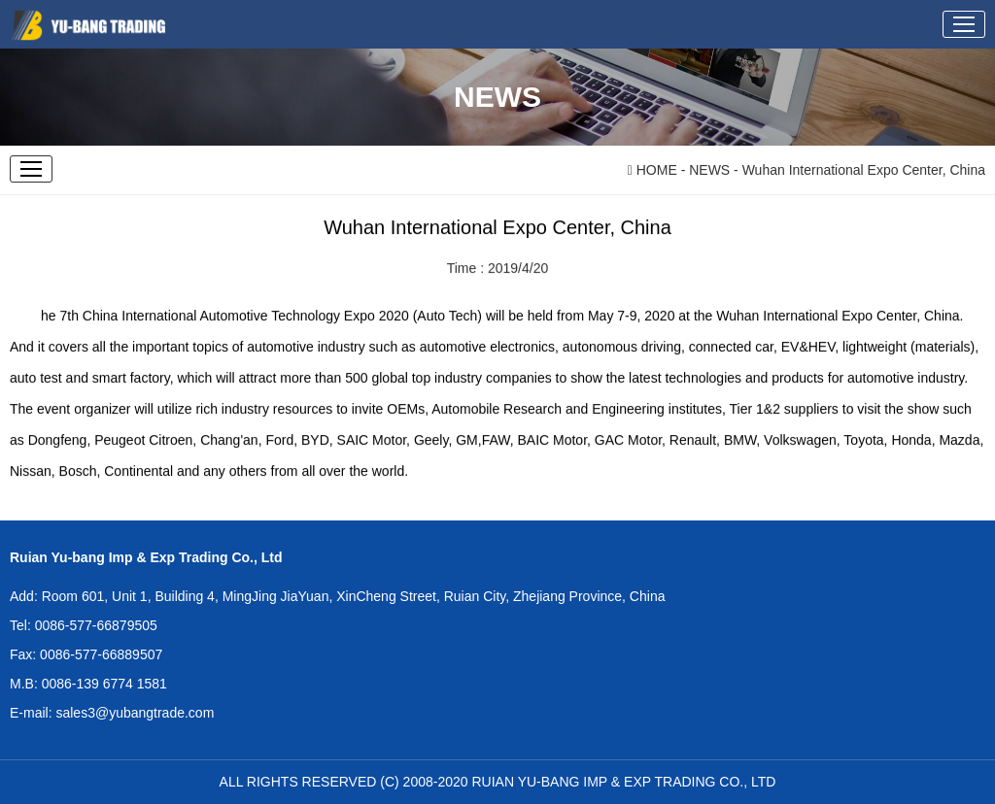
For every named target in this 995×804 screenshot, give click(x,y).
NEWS (709, 170)
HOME (652, 170)
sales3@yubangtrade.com (134, 712)
